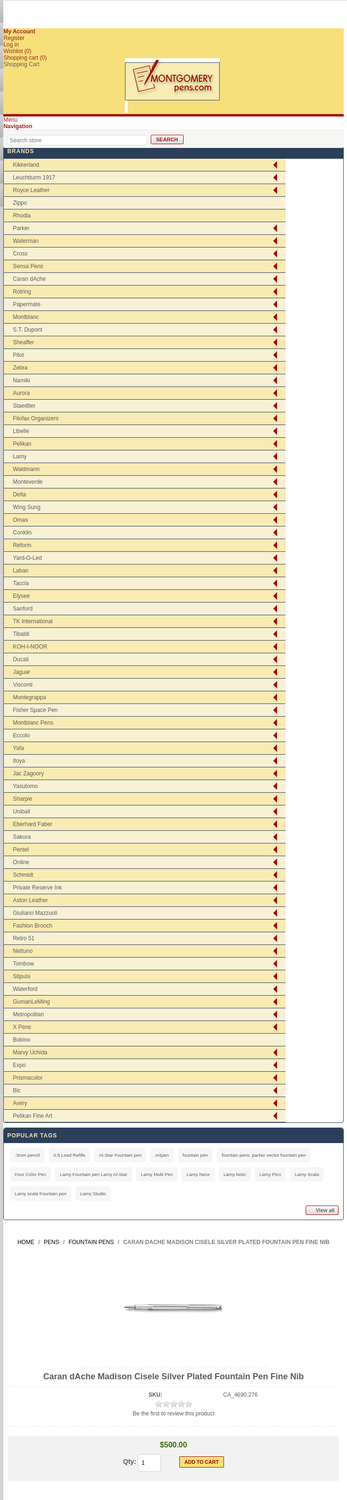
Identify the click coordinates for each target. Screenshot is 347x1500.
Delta (19, 494)
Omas (20, 520)
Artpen (162, 1155)
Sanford (22, 608)
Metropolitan (28, 1014)
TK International (33, 621)
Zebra (20, 367)
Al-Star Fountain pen (120, 1155)
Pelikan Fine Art (32, 1116)
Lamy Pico (270, 1174)
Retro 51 (23, 938)
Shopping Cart (21, 64)
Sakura (22, 837)
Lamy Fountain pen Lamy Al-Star (93, 1174)
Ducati (21, 659)
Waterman (26, 241)
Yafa (18, 748)
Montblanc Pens (33, 722)
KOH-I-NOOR (30, 646)
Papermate (26, 304)
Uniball (21, 811)
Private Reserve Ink (37, 887)
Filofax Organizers (35, 418)
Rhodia (22, 215)
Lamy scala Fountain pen (40, 1193)
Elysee (21, 596)
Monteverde (27, 482)
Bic (17, 1090)
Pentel (21, 849)
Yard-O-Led (27, 558)
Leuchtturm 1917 (34, 177)
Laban (20, 570)
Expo (19, 1065)
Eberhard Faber (32, 824)
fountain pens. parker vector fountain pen (264, 1155)
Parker (21, 228)
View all (325, 1210)
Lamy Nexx (197, 1174)
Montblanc (26, 317)
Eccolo (21, 735)
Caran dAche (29, 279)
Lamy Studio (93, 1193)
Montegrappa (29, 697)
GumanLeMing (31, 1001)
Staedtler (24, 405)
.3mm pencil (27, 1155)
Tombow (23, 963)
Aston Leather (30, 900)
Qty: (129, 1461)
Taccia (21, 583)
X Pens (22, 1027)
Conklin (22, 532)
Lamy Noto (235, 1174)
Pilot (18, 355)
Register (13, 38)
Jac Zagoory (28, 773)
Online (21, 862)
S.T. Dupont (27, 329)
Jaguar (21, 672)
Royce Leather (31, 190)
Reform (22, 545)
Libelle (21, 431)
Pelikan (22, 444)
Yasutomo (25, 786)
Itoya (19, 761)
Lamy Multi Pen (157, 1174)
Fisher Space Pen (35, 710)
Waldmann (26, 469)
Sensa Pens (28, 266)
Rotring (22, 291)
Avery (20, 1103)
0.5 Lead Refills (69, 1155)
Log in (11, 44)
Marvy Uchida (30, 1052)
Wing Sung (26, 507)
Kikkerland (26, 165)
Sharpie (22, 799)
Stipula (21, 976)
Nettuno (22, 951)
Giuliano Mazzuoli (35, 913)
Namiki (21, 380)
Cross (20, 253)
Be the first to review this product (173, 1413)
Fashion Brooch (32, 925)
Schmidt (23, 875)
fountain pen (195, 1155)
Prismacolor (27, 1078)
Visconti (22, 684)
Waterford (25, 989)
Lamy (19, 456)
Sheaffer (23, 342)
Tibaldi (21, 634)
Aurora (21, 393)
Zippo (20, 203)
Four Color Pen (30, 1174)
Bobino (21, 1039)
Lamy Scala (307, 1174)
